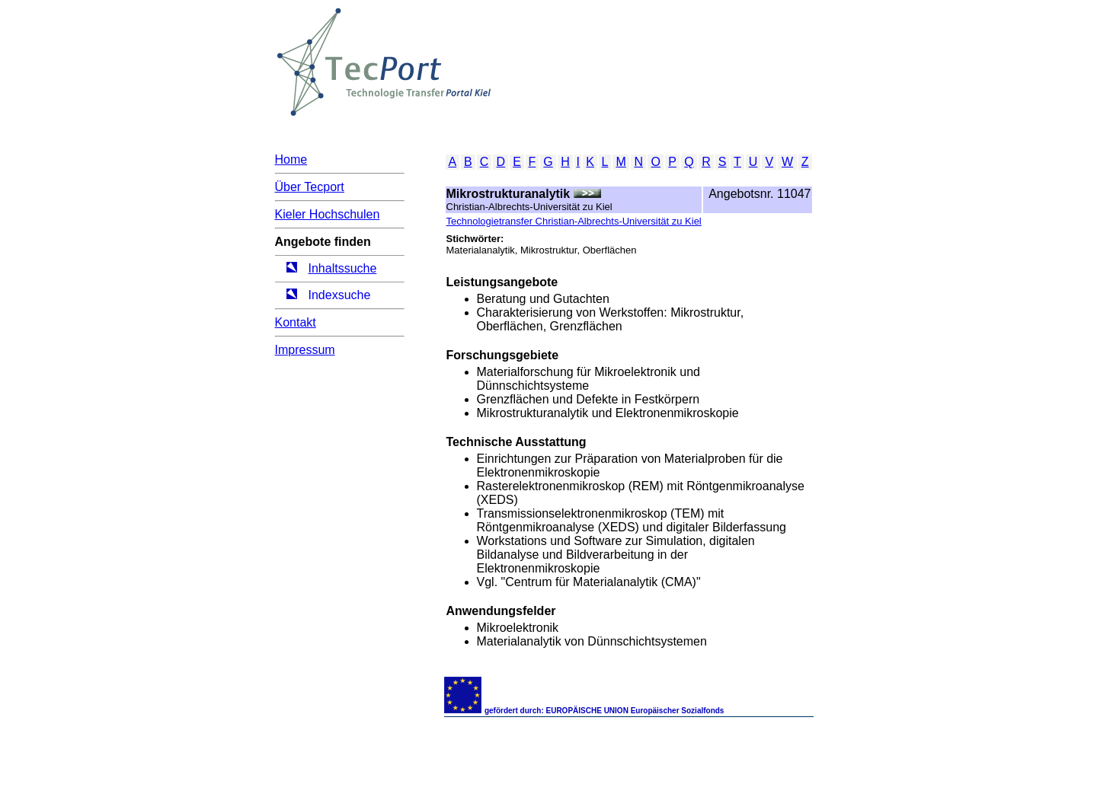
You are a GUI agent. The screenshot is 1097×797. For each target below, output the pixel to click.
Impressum (305, 349)
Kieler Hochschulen (327, 214)
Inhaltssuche (343, 268)
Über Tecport (309, 186)
